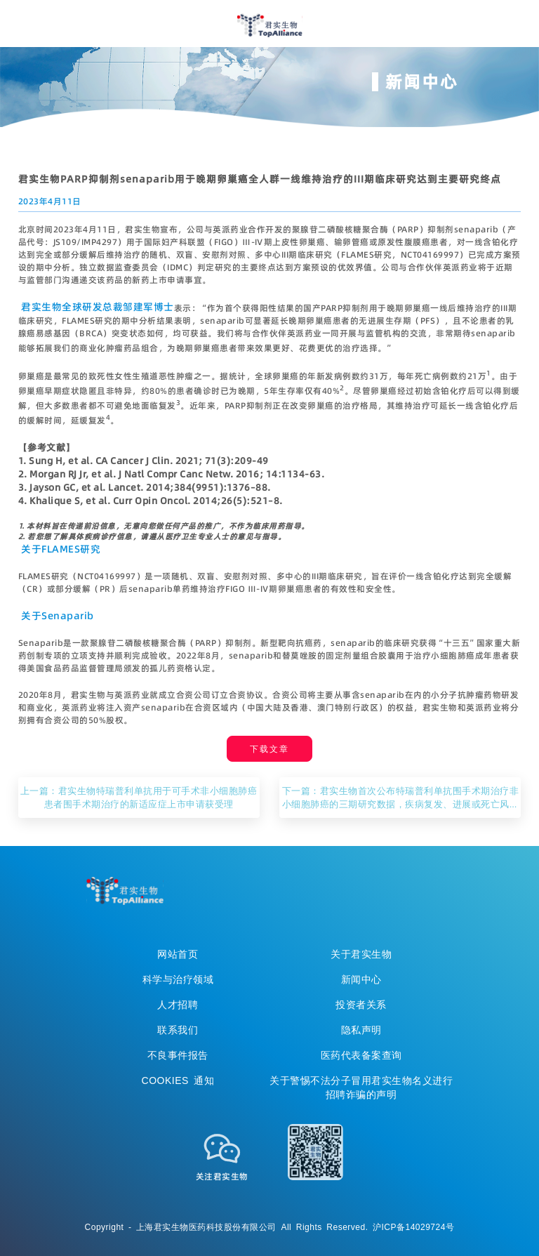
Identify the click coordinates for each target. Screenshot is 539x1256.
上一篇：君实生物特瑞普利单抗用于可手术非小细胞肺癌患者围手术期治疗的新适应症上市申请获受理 (139, 797)
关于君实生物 (361, 954)
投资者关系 (361, 1005)
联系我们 (177, 1030)
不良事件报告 (177, 1055)
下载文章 (269, 749)
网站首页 (177, 954)
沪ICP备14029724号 (413, 1227)
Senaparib (67, 616)
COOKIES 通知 (178, 1080)
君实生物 (269, 25)
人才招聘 (177, 1005)
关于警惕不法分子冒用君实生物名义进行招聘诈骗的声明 (361, 1087)
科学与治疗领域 (178, 979)
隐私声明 (361, 1030)
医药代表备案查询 (361, 1055)
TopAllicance (125, 891)
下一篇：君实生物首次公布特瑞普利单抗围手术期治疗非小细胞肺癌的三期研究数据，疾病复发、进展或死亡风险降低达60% (400, 797)
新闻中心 (361, 979)
